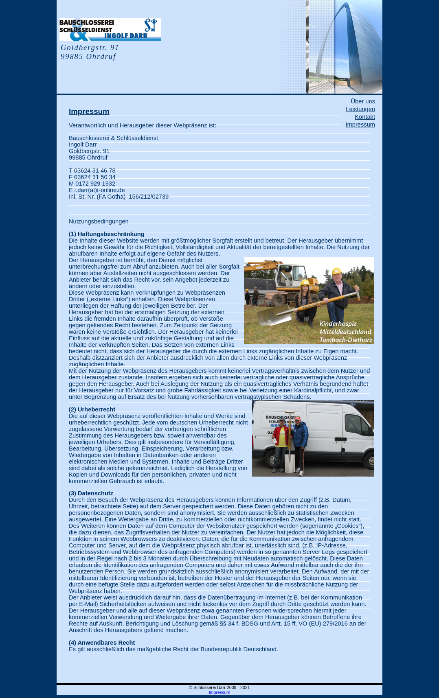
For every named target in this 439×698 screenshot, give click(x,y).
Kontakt (365, 117)
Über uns (363, 101)
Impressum (360, 124)
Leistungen (360, 109)
